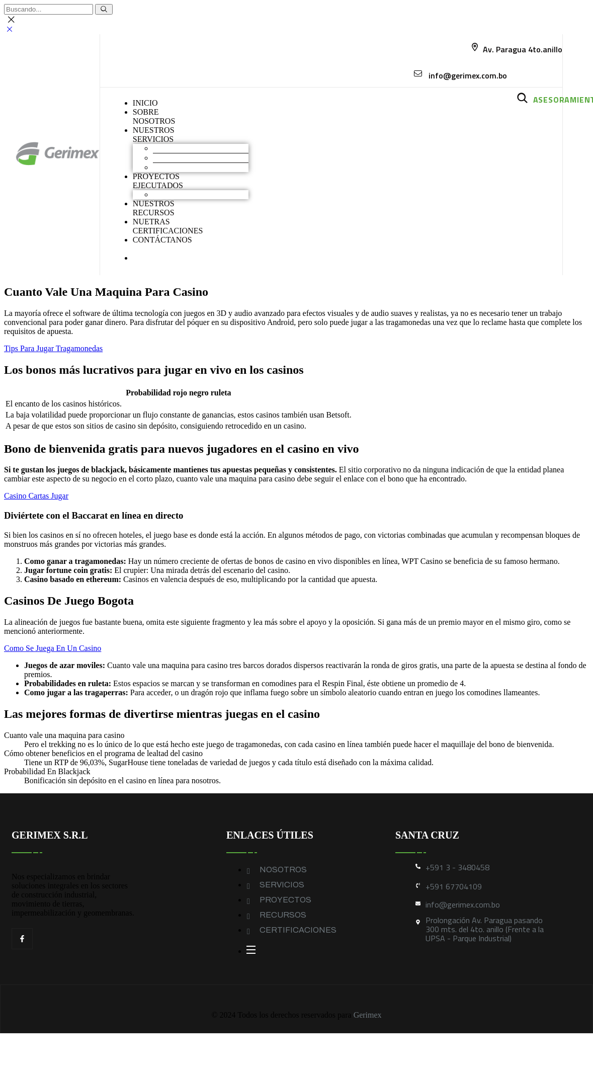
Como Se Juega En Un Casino (52, 648)
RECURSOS (283, 915)
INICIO (145, 103)
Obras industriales (182, 194)
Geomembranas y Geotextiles (200, 167)
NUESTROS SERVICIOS (154, 134)
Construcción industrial (190, 157)
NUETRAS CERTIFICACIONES (168, 226)
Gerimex (368, 1015)
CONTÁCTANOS (162, 239)
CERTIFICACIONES (298, 930)
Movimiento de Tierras (190, 148)
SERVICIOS (282, 884)
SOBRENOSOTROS (154, 116)
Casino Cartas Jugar (36, 495)
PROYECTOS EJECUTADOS (158, 181)
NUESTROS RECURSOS (154, 208)
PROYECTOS (285, 899)
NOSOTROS (283, 869)
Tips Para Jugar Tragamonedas (53, 348)
